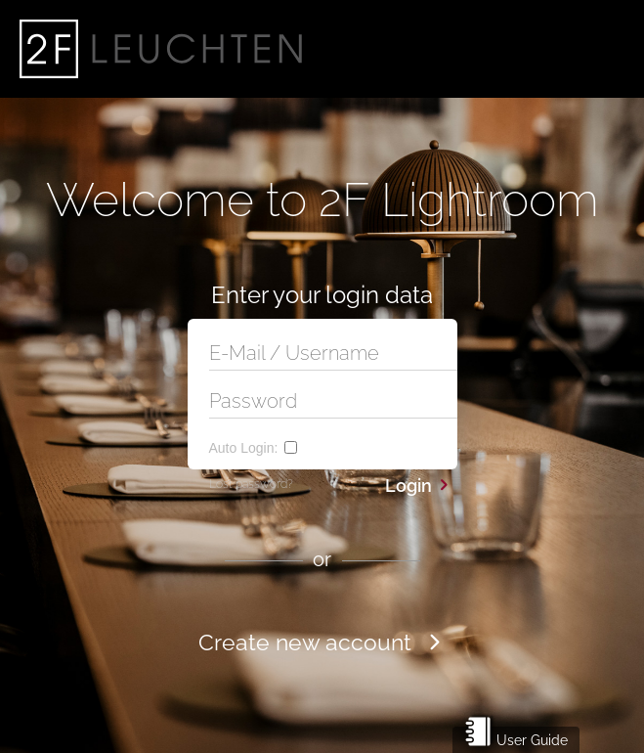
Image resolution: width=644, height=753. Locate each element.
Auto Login (244, 448)
